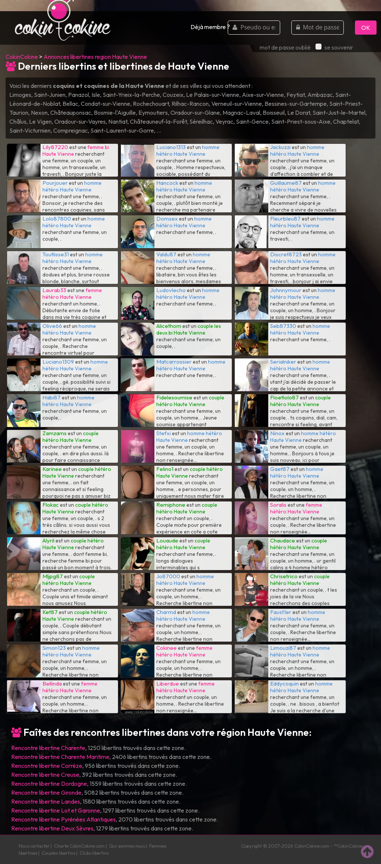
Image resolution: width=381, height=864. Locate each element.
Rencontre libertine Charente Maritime (60, 756)
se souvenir (334, 47)
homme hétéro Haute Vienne (188, 150)
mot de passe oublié (285, 47)
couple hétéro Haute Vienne (190, 401)
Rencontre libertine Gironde (46, 792)
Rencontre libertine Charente (48, 747)
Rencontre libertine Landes (45, 801)
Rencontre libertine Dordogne (49, 783)
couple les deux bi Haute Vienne (188, 329)
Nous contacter (34, 846)
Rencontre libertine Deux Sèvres (52, 828)
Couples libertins (58, 853)
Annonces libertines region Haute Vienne (95, 56)
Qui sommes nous (127, 846)
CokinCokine (22, 56)
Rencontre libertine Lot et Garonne (55, 810)
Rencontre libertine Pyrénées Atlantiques (63, 819)
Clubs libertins (94, 853)
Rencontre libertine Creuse (45, 774)
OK (365, 27)
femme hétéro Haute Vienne (72, 293)
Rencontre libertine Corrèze (46, 765)
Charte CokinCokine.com (79, 846)
